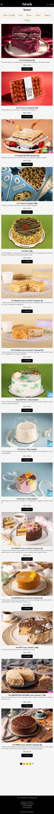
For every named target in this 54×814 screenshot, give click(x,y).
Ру (50, 5)
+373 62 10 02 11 (27, 807)
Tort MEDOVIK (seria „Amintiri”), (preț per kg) (27, 598)
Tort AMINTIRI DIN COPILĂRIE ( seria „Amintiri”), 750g (27, 695)
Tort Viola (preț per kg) (27, 60)
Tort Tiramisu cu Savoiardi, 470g (27, 108)
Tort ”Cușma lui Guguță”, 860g (27, 203)
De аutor (29, 15)
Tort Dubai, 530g (27, 251)
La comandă (27, 69)
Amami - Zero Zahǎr (9, 15)
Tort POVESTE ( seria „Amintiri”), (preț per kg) (27, 548)
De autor (50, 149)
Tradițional (47, 15)
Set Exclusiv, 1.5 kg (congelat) (27, 499)
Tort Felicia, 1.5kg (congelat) (27, 449)
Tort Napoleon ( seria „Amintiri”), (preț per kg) (27, 301)
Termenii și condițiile (27, 812)
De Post (38, 15)
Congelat (27, 20)
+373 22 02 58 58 (27, 805)
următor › (32, 763)
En (48, 5)
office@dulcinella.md (27, 804)
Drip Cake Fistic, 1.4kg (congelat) (27, 400)
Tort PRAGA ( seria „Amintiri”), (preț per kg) (27, 745)
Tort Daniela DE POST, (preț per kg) (27, 156)
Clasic (20, 15)
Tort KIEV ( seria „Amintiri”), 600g (27, 647)
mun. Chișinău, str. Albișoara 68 (27, 798)
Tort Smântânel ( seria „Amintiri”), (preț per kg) (27, 350)
